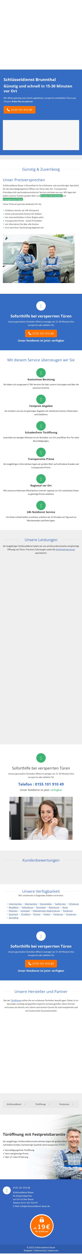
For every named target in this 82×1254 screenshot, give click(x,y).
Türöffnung (16, 1000)
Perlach (36, 914)
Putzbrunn (68, 910)
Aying (65, 907)
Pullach (46, 914)
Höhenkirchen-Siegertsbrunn (46, 910)
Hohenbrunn (27, 907)
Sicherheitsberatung (65, 549)
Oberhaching (31, 904)
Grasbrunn (71, 914)
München (13, 910)
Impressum (53, 1251)
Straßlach (25, 914)
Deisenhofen (46, 904)
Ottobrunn (74, 904)
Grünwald (25, 910)
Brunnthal (41, 907)
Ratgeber (28, 1251)
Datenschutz (40, 1251)
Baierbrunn (54, 907)
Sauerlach (13, 914)
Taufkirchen (60, 904)
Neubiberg (14, 907)
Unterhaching (15, 904)
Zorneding (13, 917)
